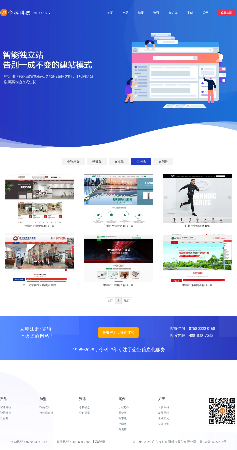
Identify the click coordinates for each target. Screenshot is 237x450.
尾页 (127, 300)
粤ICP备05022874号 (213, 441)
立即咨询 (163, 423)
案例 (122, 399)
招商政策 (45, 407)
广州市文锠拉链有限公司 (118, 226)
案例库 (122, 429)
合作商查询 (46, 412)
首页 (110, 300)
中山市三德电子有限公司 (118, 285)
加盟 (43, 399)
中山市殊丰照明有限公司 (197, 285)
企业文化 (163, 418)
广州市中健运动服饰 (197, 226)
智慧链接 (5, 412)
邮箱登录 (99, 441)
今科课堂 (84, 412)
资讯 (82, 399)
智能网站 (5, 407)
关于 (161, 399)
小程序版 (124, 407)
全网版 (122, 423)
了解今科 (163, 407)
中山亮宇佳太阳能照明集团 (39, 285)
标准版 (122, 418)
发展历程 (163, 412)
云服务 (4, 418)
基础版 (122, 412)
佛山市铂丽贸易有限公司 (39, 226)
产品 (3, 399)
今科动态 (84, 407)
